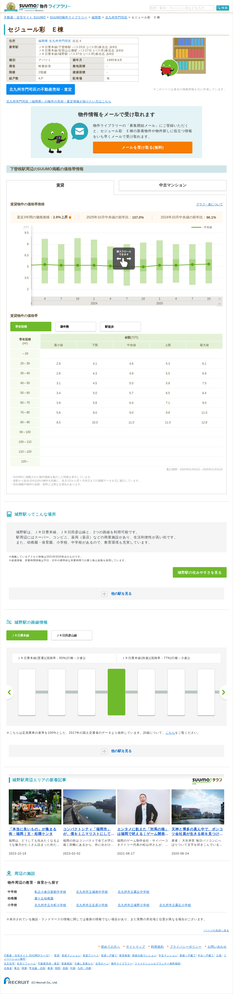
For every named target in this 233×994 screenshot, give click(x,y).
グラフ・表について (209, 204)
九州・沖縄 (84, 968)
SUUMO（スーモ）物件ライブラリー (37, 7)
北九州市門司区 (116, 17)
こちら (170, 732)
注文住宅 (9, 963)
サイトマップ (135, 946)
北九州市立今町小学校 (50, 905)
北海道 (8, 968)
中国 (72, 968)
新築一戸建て (188, 955)
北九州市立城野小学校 (134, 905)
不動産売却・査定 (48, 963)
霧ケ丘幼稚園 (44, 898)
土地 (218, 955)
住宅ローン (102, 963)
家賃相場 (124, 955)
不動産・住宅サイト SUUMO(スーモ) (27, 955)
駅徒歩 (109, 326)
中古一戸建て (206, 955)
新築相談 (66, 963)
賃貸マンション (71, 955)
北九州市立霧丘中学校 (134, 892)
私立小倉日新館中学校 (50, 892)
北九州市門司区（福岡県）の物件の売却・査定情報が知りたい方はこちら (58, 101)
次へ (223, 692)
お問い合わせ (217, 946)
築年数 (64, 326)
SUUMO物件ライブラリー (69, 17)
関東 (24, 968)
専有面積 (21, 326)
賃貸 (56, 955)
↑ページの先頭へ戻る (216, 930)
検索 (224, 8)
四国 (65, 968)
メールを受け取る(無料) (143, 147)
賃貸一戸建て (109, 955)
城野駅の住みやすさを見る (200, 572)
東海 (50, 968)
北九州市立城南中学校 (92, 892)
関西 (57, 968)
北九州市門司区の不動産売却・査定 (40, 89)
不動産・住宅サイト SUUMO (25, 17)
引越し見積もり (83, 963)
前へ (10, 692)
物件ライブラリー (122, 963)
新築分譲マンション (144, 955)
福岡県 (96, 17)
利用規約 (157, 946)
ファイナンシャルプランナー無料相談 (157, 963)
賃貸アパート (91, 955)
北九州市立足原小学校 (92, 905)
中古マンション (168, 955)
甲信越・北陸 (37, 968)
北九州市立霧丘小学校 (175, 905)
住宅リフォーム (26, 963)
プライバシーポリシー (186, 946)
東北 (17, 968)
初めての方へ (110, 946)
